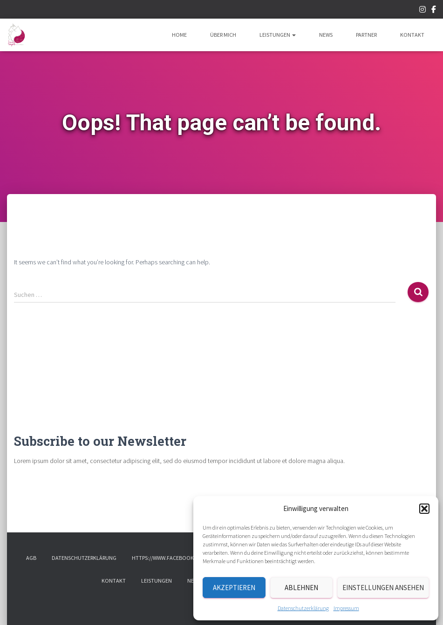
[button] (424, 508)
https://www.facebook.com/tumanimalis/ (188, 557)
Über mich (223, 34)
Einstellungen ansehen (383, 587)
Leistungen (277, 34)
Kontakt (412, 34)
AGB (31, 557)
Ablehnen (301, 587)
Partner (366, 34)
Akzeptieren (234, 587)
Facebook (433, 10)
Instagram (422, 10)
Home (179, 34)
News (326, 34)
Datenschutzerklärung (303, 608)
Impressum (346, 608)
